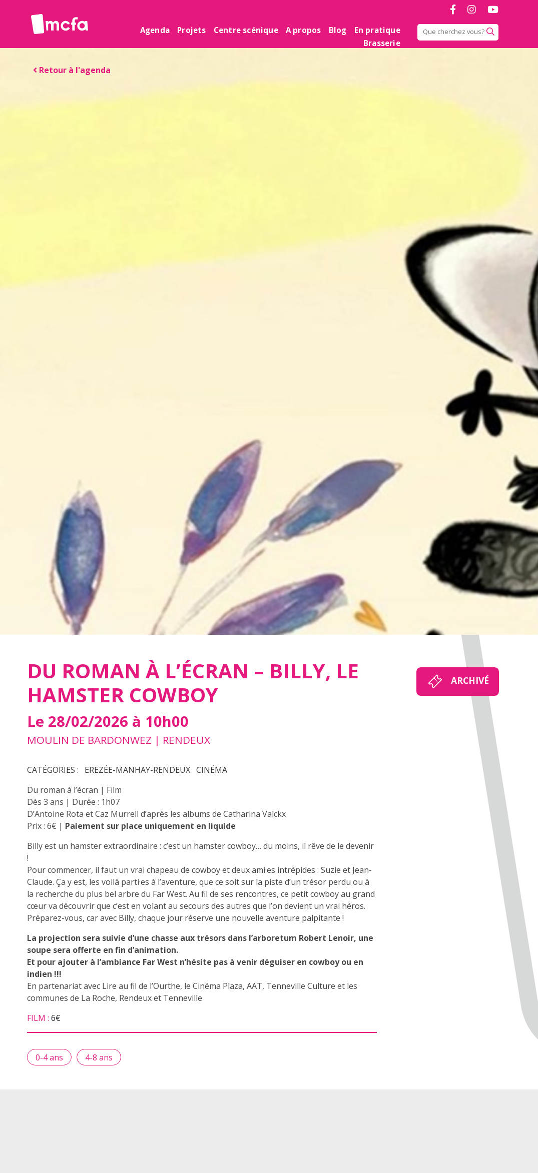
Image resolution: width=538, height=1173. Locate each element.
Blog (338, 30)
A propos (303, 30)
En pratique (377, 30)
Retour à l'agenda (72, 70)
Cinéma (211, 769)
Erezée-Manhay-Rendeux (137, 769)
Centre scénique (246, 30)
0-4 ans (49, 1057)
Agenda (155, 30)
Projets (191, 30)
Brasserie (381, 43)
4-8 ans (99, 1057)
